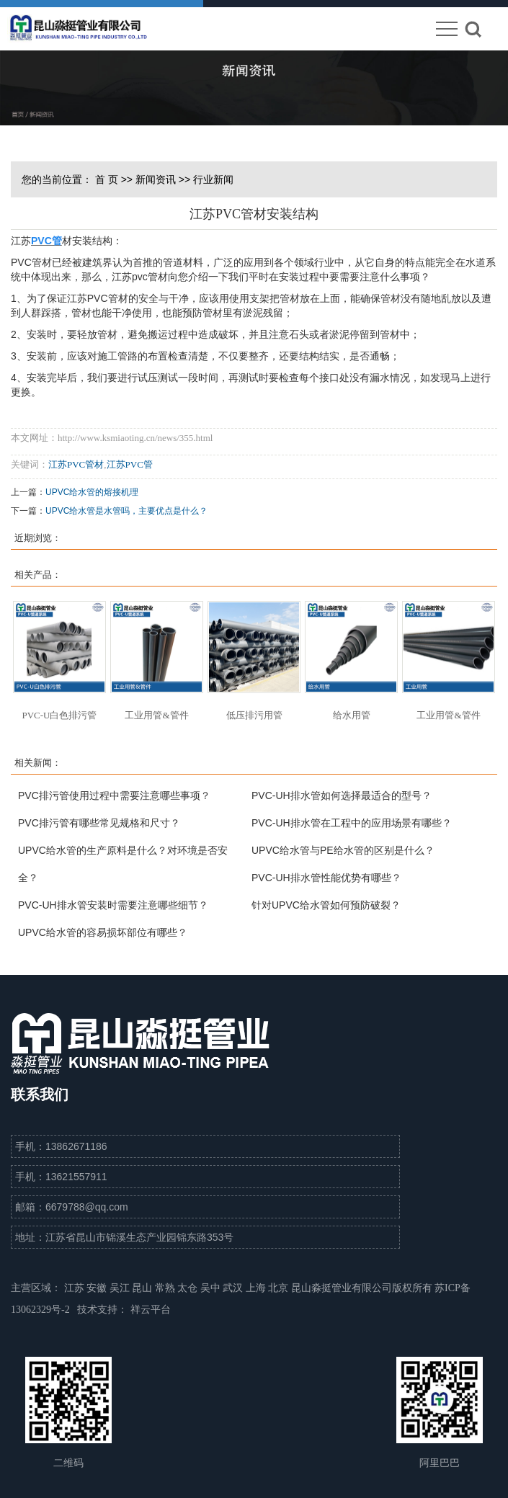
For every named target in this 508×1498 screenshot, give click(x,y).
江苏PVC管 (130, 464)
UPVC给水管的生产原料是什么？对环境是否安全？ (123, 863)
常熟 (166, 1288)
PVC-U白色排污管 (59, 715)
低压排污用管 (254, 715)
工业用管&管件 (156, 715)
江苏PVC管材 (76, 464)
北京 (279, 1288)
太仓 (188, 1288)
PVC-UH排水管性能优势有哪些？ (326, 877)
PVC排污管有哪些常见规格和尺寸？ (99, 823)
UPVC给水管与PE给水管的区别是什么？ (343, 850)
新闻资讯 (155, 179)
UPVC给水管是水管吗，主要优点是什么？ (126, 511)
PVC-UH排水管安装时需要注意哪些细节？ (113, 905)
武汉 (234, 1288)
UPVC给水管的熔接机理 (91, 492)
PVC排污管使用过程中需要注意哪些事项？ (114, 795)
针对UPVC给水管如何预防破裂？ (326, 905)
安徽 (98, 1288)
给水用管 (351, 715)
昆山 (143, 1288)
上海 (257, 1288)
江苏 (75, 1288)
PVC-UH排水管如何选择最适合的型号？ (341, 795)
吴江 (121, 1288)
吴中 (211, 1288)
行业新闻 (213, 179)
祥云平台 (150, 1309)
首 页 (106, 179)
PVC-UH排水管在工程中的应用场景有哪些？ (351, 823)
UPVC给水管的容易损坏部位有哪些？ (102, 932)
